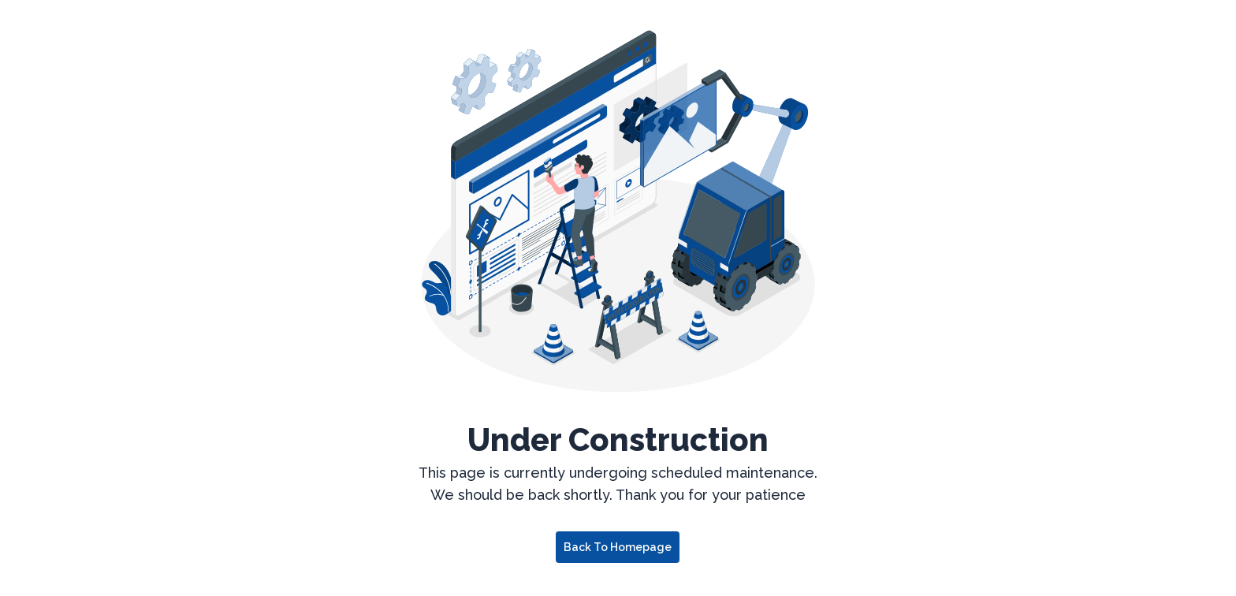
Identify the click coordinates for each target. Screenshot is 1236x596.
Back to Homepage (618, 547)
